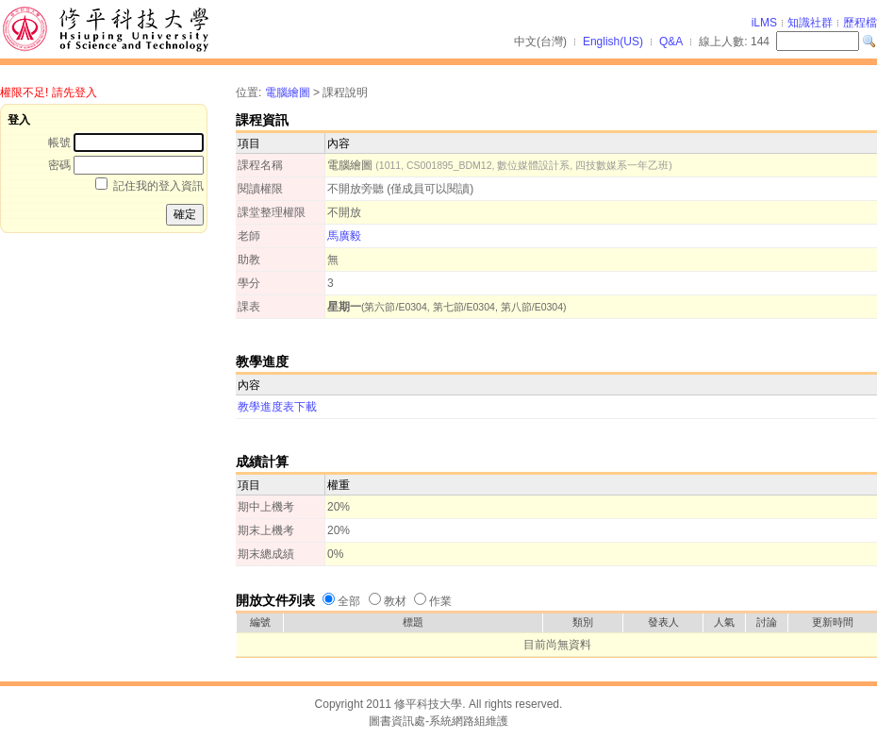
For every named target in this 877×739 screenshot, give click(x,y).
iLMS (764, 22)
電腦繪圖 (287, 92)
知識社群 (810, 22)
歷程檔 (860, 22)
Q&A (671, 41)
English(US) (613, 41)
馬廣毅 (344, 236)
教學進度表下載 (277, 406)
